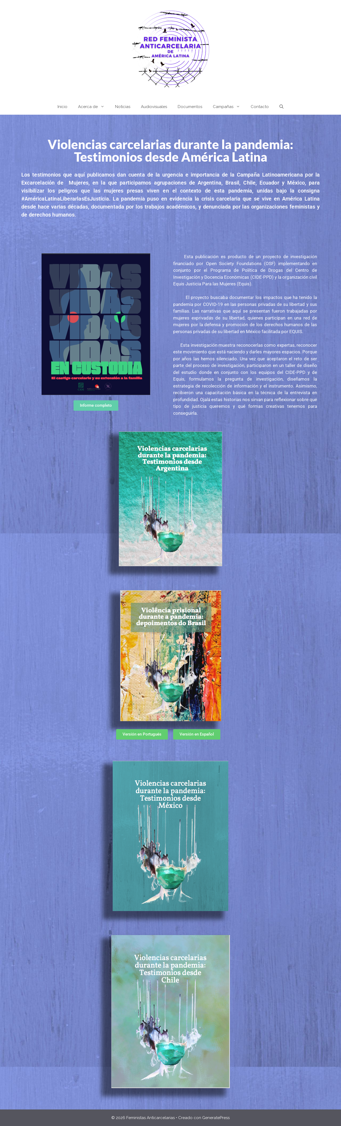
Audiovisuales (154, 106)
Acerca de (94, 107)
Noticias (122, 106)
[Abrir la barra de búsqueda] (281, 107)
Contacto (260, 106)
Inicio (62, 106)
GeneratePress (216, 1117)
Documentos (190, 106)
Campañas (229, 107)
